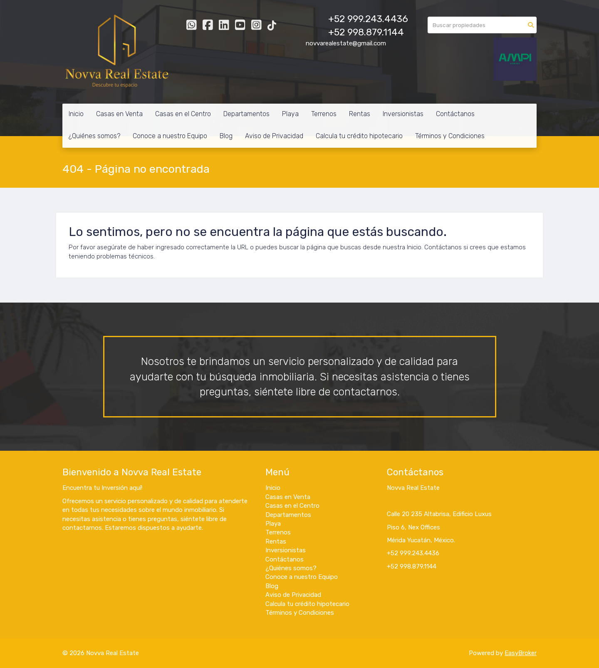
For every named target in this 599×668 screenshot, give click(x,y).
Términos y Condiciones (450, 136)
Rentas (359, 114)
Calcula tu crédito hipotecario (359, 136)
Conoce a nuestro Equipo (170, 136)
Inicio (76, 114)
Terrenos (324, 114)
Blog (226, 136)
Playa (290, 114)
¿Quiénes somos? (94, 136)
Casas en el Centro (183, 114)
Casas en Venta (119, 114)
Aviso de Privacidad (274, 136)
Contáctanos (455, 114)
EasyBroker (521, 653)
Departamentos (246, 114)
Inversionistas (403, 114)
